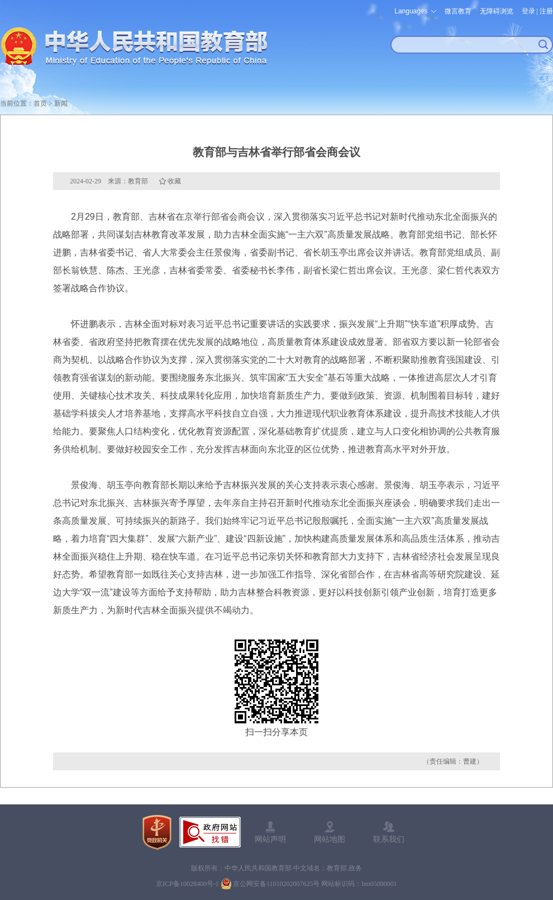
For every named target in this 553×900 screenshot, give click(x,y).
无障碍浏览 (496, 11)
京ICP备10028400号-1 (187, 884)
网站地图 (329, 839)
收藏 (174, 181)
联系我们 (388, 839)
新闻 (61, 103)
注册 (546, 11)
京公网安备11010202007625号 (276, 884)
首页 (40, 103)
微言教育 (458, 11)
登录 (528, 11)
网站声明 (270, 839)
